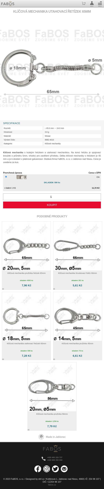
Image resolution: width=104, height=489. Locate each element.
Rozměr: (7, 128)
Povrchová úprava (12, 173)
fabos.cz (52, 485)
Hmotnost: (8, 132)
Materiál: (7, 136)
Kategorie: (8, 143)
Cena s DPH (95, 173)
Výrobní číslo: (9, 140)
